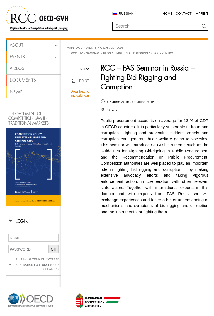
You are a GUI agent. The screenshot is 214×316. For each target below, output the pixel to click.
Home (168, 14)
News (16, 91)
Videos (17, 68)
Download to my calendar (79, 93)
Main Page (74, 47)
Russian (126, 14)
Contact (184, 14)
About (16, 45)
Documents (23, 80)
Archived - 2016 (111, 47)
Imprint (201, 14)
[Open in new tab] (30, 307)
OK (53, 249)
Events (17, 56)
